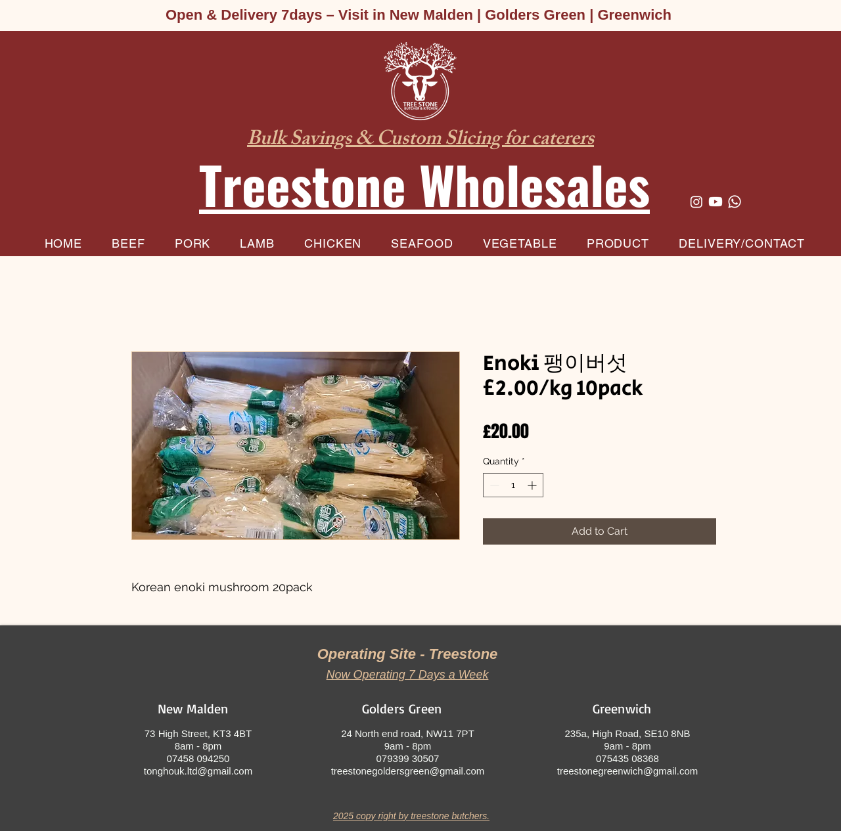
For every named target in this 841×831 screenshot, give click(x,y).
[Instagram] (696, 202)
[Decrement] (493, 485)
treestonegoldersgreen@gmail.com (408, 770)
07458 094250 (198, 758)
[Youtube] (715, 202)
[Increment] (533, 485)
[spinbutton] (513, 485)
